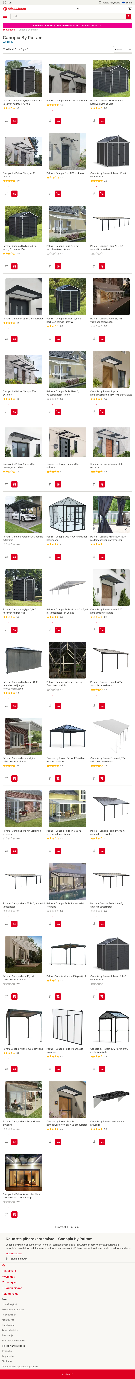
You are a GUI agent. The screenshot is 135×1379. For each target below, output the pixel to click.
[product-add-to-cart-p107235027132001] (102, 924)
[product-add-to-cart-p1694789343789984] (102, 194)
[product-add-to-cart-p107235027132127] (58, 851)
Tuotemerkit (9, 29)
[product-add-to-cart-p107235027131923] (58, 412)
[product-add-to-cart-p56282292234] (14, 1069)
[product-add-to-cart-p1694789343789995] (14, 484)
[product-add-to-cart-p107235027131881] (102, 266)
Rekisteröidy (10, 1293)
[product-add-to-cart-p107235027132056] (102, 557)
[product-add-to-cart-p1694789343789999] (58, 484)
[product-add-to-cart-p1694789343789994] (14, 1214)
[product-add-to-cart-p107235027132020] (58, 1069)
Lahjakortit (9, 1271)
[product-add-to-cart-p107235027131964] (14, 996)
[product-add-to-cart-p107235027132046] (58, 266)
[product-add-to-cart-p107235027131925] (14, 557)
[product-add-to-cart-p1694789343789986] (58, 778)
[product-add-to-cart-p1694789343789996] (102, 778)
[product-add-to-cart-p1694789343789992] (102, 412)
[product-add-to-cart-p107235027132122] (14, 630)
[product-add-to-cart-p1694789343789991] (102, 1069)
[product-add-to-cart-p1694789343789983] (102, 1142)
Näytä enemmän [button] (14, 1253)
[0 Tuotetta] (130, 9)
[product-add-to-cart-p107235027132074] (58, 339)
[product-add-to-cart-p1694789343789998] (102, 484)
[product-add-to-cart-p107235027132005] (58, 630)
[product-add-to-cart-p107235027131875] (14, 924)
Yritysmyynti (10, 1282)
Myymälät (8, 1276)
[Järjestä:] (122, 49)
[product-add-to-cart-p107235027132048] (102, 121)
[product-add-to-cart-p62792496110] (58, 557)
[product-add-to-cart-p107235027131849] (58, 924)
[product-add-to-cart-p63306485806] (58, 706)
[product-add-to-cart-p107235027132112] (14, 706)
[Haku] (128, 16)
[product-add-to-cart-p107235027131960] (14, 121)
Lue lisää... (8, 41)
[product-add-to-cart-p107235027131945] (14, 778)
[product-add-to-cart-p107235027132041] (14, 339)
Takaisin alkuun (16, 1258)
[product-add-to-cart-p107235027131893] (102, 851)
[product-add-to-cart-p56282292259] (58, 996)
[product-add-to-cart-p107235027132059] (14, 1142)
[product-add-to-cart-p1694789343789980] (102, 996)
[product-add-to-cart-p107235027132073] (102, 339)
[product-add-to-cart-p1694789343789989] (58, 1142)
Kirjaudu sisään (12, 1288)
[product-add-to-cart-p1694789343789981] (14, 194)
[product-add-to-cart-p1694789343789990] (102, 630)
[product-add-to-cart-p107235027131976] (14, 266)
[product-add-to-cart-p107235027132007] (58, 121)
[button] (78, 9)
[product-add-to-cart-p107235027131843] (14, 851)
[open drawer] (5, 16)
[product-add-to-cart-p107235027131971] (102, 706)
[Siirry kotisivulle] (14, 9)
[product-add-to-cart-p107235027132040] (58, 194)
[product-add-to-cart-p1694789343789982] (14, 412)
